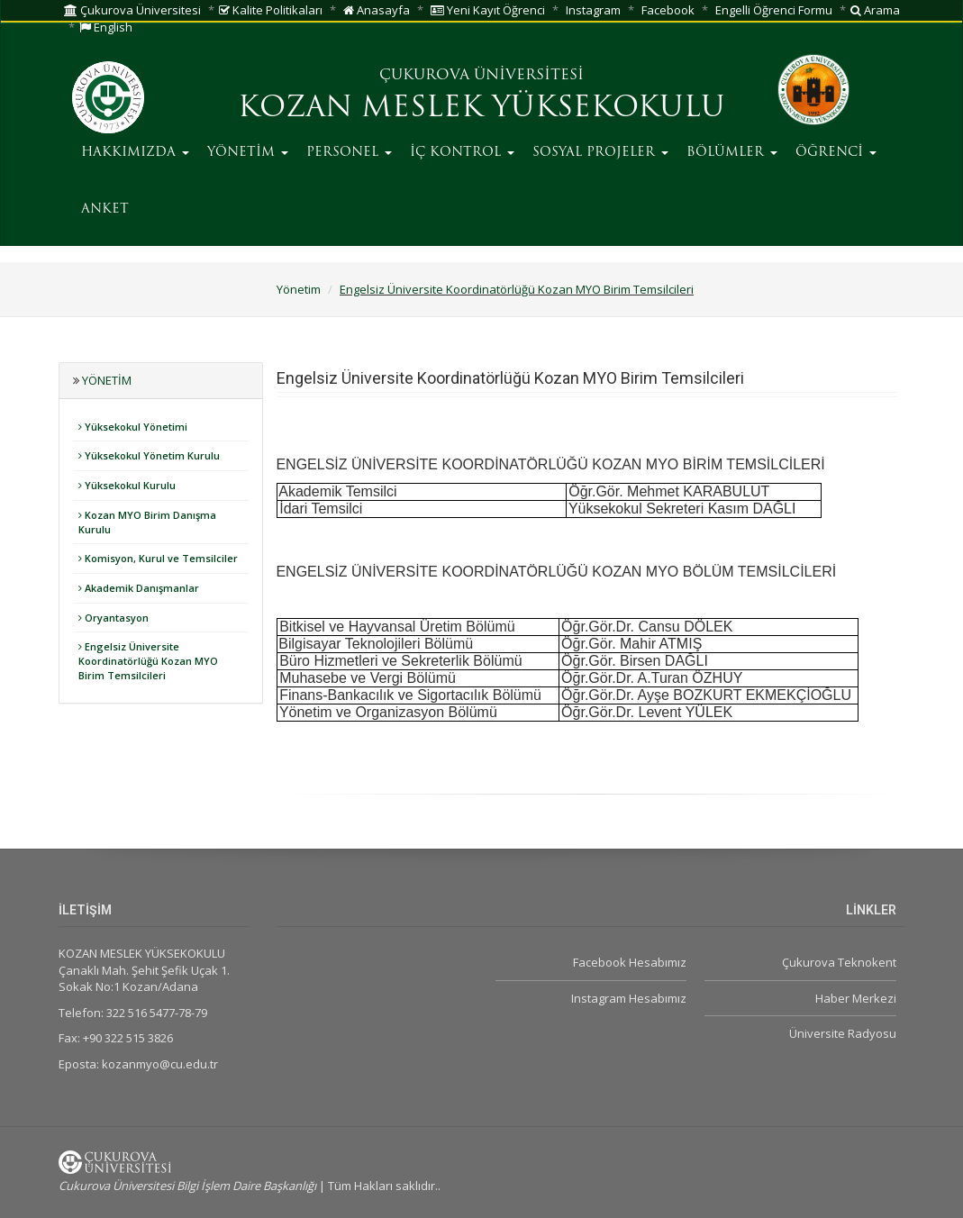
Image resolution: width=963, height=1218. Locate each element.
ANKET (105, 209)
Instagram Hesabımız (628, 998)
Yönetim (299, 289)
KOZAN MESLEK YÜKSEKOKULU (481, 109)
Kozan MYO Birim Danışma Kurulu (147, 522)
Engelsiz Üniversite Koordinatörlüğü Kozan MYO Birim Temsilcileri (517, 289)
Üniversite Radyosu (842, 1033)
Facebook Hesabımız (629, 962)
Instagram (593, 10)
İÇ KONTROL (462, 152)
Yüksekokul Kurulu (127, 485)
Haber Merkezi (855, 998)
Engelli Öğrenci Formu (773, 10)
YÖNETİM (247, 152)
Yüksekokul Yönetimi (132, 426)
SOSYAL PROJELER (600, 152)
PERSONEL (349, 152)
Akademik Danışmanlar (138, 588)
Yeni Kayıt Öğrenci (488, 10)
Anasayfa (376, 10)
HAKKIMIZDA (135, 152)
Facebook (668, 10)
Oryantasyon (113, 617)
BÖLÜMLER (731, 152)
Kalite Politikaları (271, 10)
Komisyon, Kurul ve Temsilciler (158, 558)
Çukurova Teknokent (839, 962)
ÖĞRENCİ (836, 152)
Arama (875, 10)
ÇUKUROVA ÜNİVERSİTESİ (481, 75)
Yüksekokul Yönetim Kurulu (149, 455)
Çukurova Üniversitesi (132, 10)
